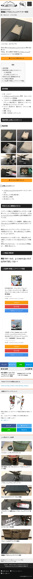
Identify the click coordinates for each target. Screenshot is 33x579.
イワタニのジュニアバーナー (16, 47)
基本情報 (5, 68)
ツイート (12, 364)
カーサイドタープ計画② (7, 527)
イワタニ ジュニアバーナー (12, 96)
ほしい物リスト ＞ (5, 420)
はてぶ (29, 364)
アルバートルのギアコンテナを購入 (10, 541)
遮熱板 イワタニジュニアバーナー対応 (11, 555)
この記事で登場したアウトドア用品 (13, 81)
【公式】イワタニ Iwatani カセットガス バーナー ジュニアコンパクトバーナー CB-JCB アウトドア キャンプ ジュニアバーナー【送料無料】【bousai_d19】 (16, 335)
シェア (4, 364)
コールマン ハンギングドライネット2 (11, 452)
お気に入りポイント (11, 74)
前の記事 (5, 369)
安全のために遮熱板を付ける (11, 76)
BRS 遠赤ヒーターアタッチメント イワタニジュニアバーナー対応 (8, 374)
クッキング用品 (13, 14)
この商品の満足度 (8, 78)
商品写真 (7, 72)
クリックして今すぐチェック (17, 58)
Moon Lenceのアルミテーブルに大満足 (11, 497)
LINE (20, 364)
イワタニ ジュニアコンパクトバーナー (11, 482)
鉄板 (19, 221)
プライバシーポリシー (17, 571)
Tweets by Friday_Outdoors (8, 385)
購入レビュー (6, 14)
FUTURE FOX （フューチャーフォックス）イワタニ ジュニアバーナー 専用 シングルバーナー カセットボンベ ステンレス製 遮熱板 (16, 291)
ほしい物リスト (6, 573)
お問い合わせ (6, 571)
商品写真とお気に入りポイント (11, 70)
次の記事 (28, 369)
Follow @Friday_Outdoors (22, 385)
